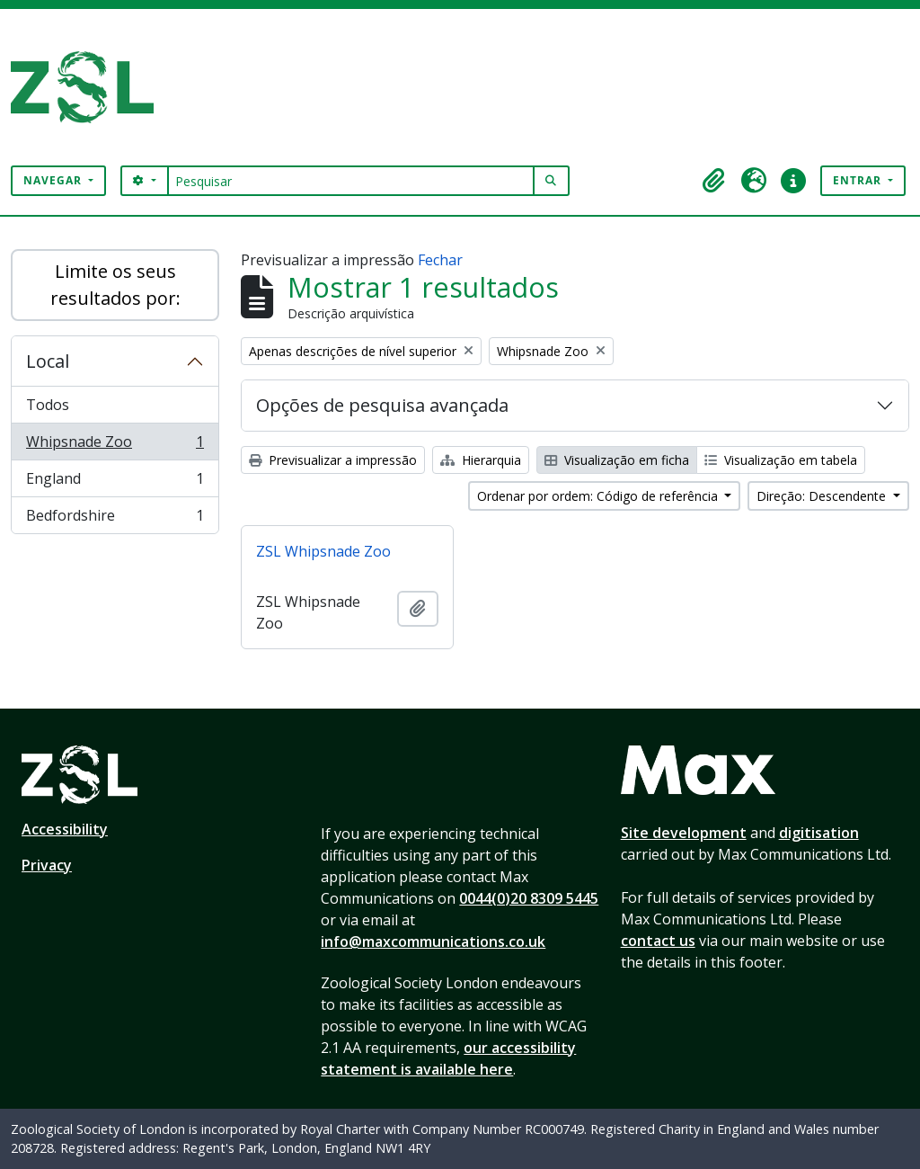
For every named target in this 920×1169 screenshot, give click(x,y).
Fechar (440, 260)
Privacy (47, 865)
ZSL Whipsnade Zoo (323, 551)
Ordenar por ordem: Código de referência (599, 495)
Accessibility (65, 829)
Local (47, 361)
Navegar (54, 180)
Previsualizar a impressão (333, 459)
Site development (684, 833)
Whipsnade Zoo (114, 445)
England (114, 482)
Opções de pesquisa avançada (382, 405)
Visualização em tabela (780, 459)
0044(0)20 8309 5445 (528, 898)
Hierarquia (480, 459)
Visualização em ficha (616, 459)
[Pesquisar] (351, 180)
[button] (714, 181)
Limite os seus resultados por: (115, 284)
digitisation (819, 833)
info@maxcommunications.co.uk (433, 941)
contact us (658, 940)
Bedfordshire (114, 518)
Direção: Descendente (822, 495)
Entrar (859, 180)
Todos (47, 405)
